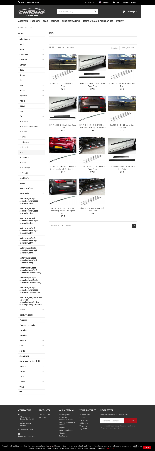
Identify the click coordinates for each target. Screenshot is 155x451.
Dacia (21, 70)
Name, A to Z (128, 47)
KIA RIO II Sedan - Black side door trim (92, 84)
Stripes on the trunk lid (29, 361)
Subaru (22, 366)
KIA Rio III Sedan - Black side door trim (122, 167)
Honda (22, 90)
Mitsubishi (24, 193)
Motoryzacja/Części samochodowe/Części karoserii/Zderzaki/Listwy (30, 270)
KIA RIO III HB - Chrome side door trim (122, 126)
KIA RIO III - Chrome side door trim (122, 84)
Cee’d (24, 131)
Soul (24, 162)
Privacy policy (64, 415)
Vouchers (83, 426)
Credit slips (84, 420)
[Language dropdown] (104, 2)
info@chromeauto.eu (26, 436)
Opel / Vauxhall (26, 315)
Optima (25, 142)
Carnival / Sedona (30, 126)
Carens (25, 121)
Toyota (22, 381)
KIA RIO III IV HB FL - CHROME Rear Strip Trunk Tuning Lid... (63, 167)
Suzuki (22, 371)
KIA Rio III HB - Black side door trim (62, 126)
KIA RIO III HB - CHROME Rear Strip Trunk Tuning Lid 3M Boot (92, 126)
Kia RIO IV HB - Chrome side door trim (92, 209)
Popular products (27, 325)
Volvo (21, 387)
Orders (82, 417)
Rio (23, 152)
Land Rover (24, 178)
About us (23, 21)
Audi (21, 44)
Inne (24, 137)
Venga (25, 173)
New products (44, 415)
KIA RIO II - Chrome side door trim (63, 84)
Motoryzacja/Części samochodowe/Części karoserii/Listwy (28, 201)
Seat (21, 345)
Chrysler (23, 59)
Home (21, 33)
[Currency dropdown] (92, 2)
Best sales (42, 417)
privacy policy (110, 448)
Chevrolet (23, 54)
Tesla (21, 376)
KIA (20, 116)
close (147, 447)
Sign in (118, 2)
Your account (88, 410)
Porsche (22, 330)
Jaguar (22, 106)
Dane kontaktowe (71, 21)
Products (35, 21)
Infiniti (22, 101)
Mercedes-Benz (26, 188)
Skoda (22, 351)
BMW (21, 49)
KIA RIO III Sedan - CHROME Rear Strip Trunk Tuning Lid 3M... (63, 211)
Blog (45, 21)
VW (20, 392)
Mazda (22, 183)
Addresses (84, 423)
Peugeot (23, 320)
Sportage (26, 167)
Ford (21, 85)
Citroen (22, 65)
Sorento (25, 157)
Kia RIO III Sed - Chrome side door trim (92, 167)
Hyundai (23, 95)
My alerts (83, 429)
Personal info (85, 415)
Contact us (63, 436)
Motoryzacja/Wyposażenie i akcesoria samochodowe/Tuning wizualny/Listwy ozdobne (31, 301)
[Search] (77, 11)
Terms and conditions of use (98, 21)
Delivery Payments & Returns (67, 423)
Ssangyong (24, 356)
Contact (55, 21)
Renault (22, 340)
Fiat (21, 80)
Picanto (25, 147)
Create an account (130, 2)
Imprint (120, 21)
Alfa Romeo (24, 39)
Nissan (22, 309)
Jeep (21, 111)
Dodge (22, 75)
